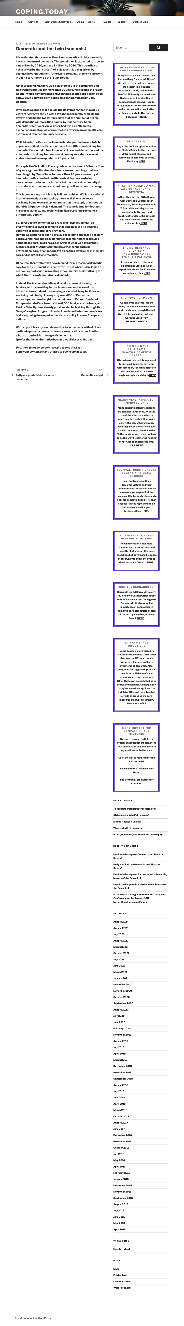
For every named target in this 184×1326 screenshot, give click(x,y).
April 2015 (119, 1229)
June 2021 (119, 965)
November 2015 (122, 1191)
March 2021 (120, 972)
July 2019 (118, 1047)
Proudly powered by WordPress (33, 1318)
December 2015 (122, 1185)
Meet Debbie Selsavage (58, 21)
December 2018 (122, 1066)
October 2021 (121, 953)
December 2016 (122, 1135)
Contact (121, 21)
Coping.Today (42, 11)
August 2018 (120, 1085)
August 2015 (120, 1204)
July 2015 (118, 1210)
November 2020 (122, 990)
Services (33, 21)
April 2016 (119, 1166)
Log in (116, 1268)
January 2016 (121, 1179)
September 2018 (123, 1078)
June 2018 (119, 1097)
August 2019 (120, 1041)
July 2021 (118, 959)
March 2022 (120, 946)
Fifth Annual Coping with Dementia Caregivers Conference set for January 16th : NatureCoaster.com (139, 898)
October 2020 (121, 997)
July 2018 (118, 1091)
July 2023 (118, 934)
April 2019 (119, 1053)
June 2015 (119, 1216)
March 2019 (120, 1059)
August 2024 (121, 921)
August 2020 (121, 1009)
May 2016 (119, 1160)
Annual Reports (87, 21)
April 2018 (119, 1103)
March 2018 (120, 1110)
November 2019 (122, 1034)
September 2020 (123, 1003)
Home (18, 21)
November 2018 (122, 1072)
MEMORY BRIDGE (136, 321)
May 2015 (119, 1223)
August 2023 (120, 928)
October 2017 (121, 1116)
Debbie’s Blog (140, 21)
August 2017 (120, 1122)
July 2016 (118, 1154)
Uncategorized (121, 1249)
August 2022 (120, 940)
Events (107, 21)
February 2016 (121, 1172)
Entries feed (120, 1275)
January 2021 (121, 978)
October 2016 (121, 1147)
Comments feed (122, 1281)
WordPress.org (122, 1287)
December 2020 (122, 984)
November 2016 (122, 1141)
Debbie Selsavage (49, 44)
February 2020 (122, 1028)
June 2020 (119, 1022)
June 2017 (119, 1128)
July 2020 (119, 1015)
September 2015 (123, 1198)
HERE (143, 116)
